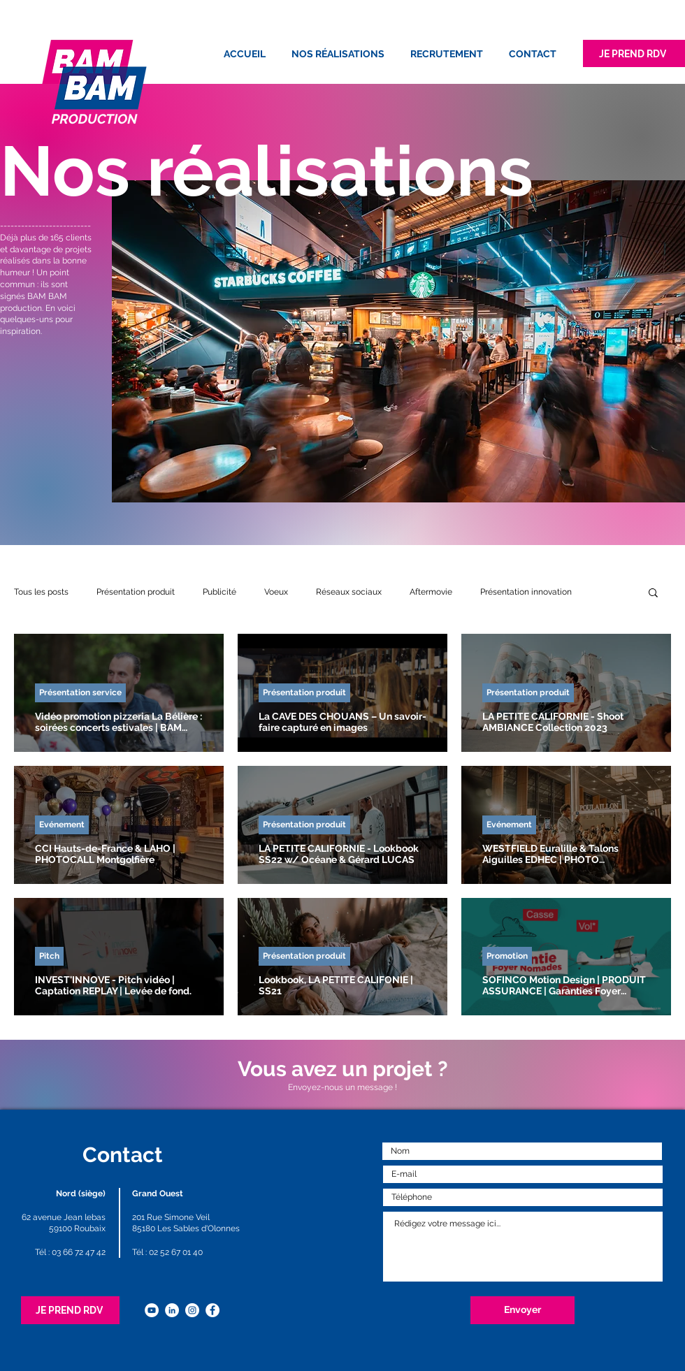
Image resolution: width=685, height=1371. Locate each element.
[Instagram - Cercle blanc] (192, 1310)
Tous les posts (41, 592)
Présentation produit (135, 592)
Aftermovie (431, 592)
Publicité (219, 592)
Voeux (276, 592)
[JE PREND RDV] (634, 53)
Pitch (49, 956)
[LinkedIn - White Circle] (172, 1310)
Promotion (507, 956)
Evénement (62, 824)
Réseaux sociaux (349, 592)
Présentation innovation (526, 592)
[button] (653, 593)
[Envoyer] (522, 1310)
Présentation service (80, 692)
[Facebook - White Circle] (212, 1310)
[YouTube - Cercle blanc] (152, 1310)
